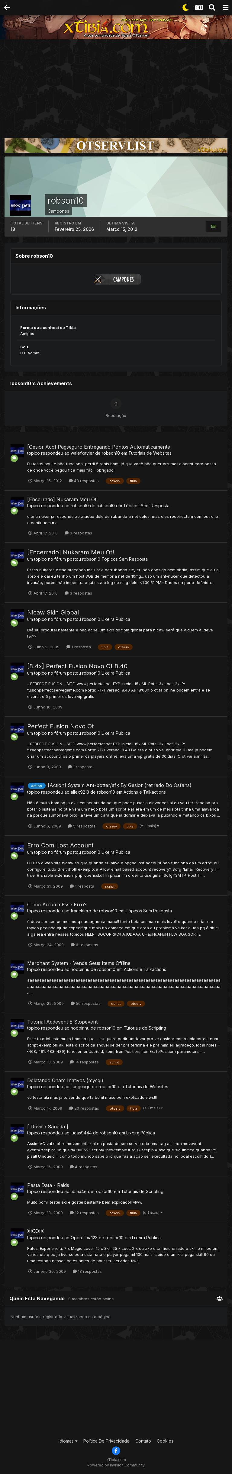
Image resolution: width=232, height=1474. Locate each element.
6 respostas (84, 944)
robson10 (111, 453)
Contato (143, 1440)
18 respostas (87, 1271)
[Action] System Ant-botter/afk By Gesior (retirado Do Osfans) (120, 785)
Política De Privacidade (106, 1440)
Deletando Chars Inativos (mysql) (65, 1080)
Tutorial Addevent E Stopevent (62, 1022)
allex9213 (80, 792)
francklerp (81, 910)
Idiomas (68, 1440)
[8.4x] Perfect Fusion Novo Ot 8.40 (77, 666)
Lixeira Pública (116, 619)
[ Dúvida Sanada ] (47, 1127)
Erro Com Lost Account (60, 845)
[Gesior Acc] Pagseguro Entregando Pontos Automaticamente (98, 447)
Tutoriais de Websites (150, 453)
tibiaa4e (79, 1191)
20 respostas (84, 1108)
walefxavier (82, 453)
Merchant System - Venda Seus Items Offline (78, 963)
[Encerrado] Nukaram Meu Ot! (62, 499)
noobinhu (80, 969)
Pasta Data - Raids (48, 1185)
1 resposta (78, 646)
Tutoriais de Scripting (145, 1028)
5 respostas (81, 826)
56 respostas (86, 1003)
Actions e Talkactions (145, 792)
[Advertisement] (116, 84)
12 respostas (84, 1212)
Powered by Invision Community (116, 1465)
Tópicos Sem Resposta (146, 505)
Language (81, 1086)
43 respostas (84, 480)
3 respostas (78, 533)
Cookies (165, 1440)
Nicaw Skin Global (53, 612)
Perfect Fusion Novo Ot (60, 726)
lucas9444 (81, 1132)
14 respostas (84, 1062)
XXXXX (35, 1231)
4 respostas (83, 1166)
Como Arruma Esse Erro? (57, 904)
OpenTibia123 (84, 1237)
